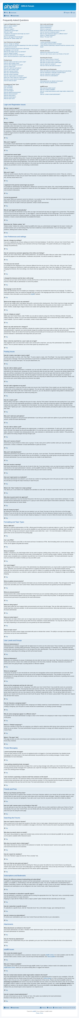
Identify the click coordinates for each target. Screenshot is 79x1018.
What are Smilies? (8, 89)
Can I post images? (9, 90)
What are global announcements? (12, 92)
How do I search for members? (48, 64)
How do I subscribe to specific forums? (50, 74)
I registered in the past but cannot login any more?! (16, 33)
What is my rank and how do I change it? (14, 54)
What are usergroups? (45, 29)
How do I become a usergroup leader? (49, 32)
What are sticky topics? (10, 95)
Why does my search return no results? (50, 60)
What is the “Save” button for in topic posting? (15, 77)
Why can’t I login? (8, 32)
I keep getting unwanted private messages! (51, 43)
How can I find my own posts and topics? (50, 65)
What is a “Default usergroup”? (48, 35)
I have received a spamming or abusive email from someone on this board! (57, 46)
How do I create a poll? (10, 66)
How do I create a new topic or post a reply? (15, 61)
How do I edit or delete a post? (11, 63)
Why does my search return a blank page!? (51, 62)
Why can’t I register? (9, 29)
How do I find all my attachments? (48, 82)
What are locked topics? (10, 97)
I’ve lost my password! (9, 35)
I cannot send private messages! (48, 42)
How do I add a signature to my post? (13, 64)
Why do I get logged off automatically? (13, 36)
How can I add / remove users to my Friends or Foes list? (54, 54)
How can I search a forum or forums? (49, 59)
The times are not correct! (10, 46)
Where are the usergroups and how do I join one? (52, 30)
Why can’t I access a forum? (11, 71)
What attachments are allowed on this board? (51, 81)
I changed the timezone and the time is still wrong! (16, 48)
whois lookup (47, 978)
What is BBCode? (8, 86)
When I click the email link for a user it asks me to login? (18, 56)
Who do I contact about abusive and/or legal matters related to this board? (56, 92)
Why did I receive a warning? (11, 74)
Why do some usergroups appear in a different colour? (53, 33)
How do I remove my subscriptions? (49, 75)
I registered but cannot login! (11, 30)
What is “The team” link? (46, 36)
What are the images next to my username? (15, 51)
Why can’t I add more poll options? (12, 68)
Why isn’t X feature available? (47, 89)
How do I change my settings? (11, 43)
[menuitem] (6, 12)
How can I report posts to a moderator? (14, 75)
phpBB (33, 294)
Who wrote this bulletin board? (47, 88)
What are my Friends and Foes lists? (49, 52)
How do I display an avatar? (11, 53)
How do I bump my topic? (10, 80)
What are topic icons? (9, 98)
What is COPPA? (8, 27)
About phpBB (51, 956)
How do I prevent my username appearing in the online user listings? (21, 45)
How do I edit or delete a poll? (11, 69)
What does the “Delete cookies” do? (13, 38)
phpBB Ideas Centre (9, 967)
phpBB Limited (50, 955)
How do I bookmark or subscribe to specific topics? (53, 72)
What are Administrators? (46, 25)
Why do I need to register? (10, 25)
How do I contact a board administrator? (50, 94)
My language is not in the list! (11, 50)
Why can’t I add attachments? (11, 72)
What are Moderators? (45, 27)
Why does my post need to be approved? (14, 79)
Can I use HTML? (8, 87)
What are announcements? (10, 93)
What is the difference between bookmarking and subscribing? (55, 71)
